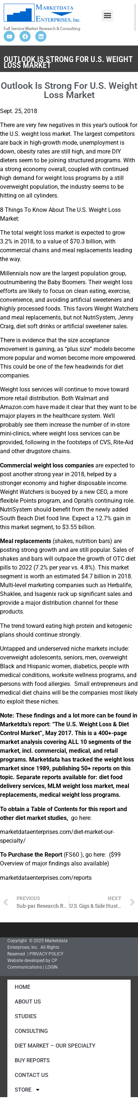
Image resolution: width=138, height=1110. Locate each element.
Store (27, 1089)
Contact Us (31, 1075)
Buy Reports (32, 1060)
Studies (25, 1016)
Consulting (31, 1031)
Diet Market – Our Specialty (55, 1045)
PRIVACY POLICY (46, 954)
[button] (107, 16)
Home (22, 987)
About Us (28, 1001)
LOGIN (51, 967)
